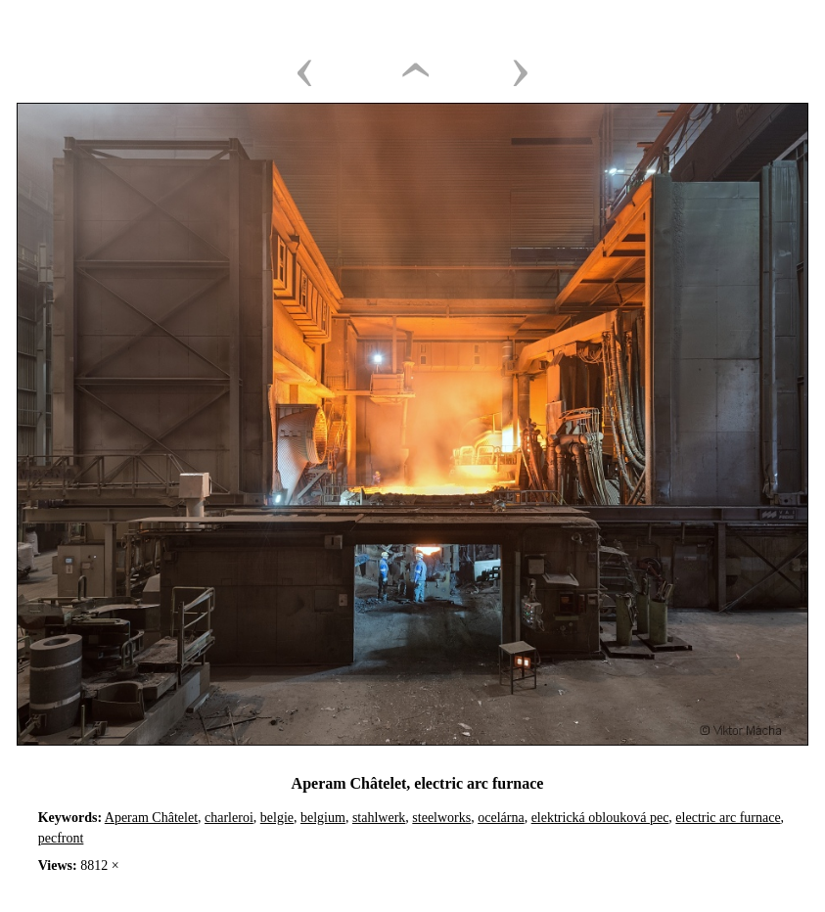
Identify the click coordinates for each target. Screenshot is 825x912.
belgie (277, 817)
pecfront (61, 838)
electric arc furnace (727, 817)
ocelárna (501, 817)
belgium (322, 817)
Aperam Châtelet (151, 817)
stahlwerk (378, 817)
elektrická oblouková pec (600, 817)
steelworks (441, 817)
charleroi (229, 817)
